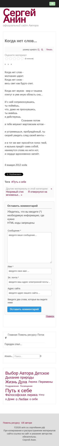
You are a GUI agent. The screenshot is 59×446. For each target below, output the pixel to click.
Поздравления (12, 386)
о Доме (9, 399)
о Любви (22, 399)
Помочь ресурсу (27, 334)
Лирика (32, 381)
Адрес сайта (14, 288)
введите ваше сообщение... (29, 247)
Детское (42, 373)
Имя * (10, 266)
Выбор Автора (19, 373)
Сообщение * (14, 230)
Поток (40, 334)
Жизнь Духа (16, 382)
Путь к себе (19, 182)
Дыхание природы (19, 377)
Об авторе (26, 423)
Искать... (9, 356)
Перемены (45, 381)
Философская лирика (21, 395)
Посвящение (26, 386)
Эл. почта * (13, 277)
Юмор (41, 395)
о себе (33, 399)
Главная (12, 334)
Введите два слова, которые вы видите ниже (27, 301)
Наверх (50, 316)
